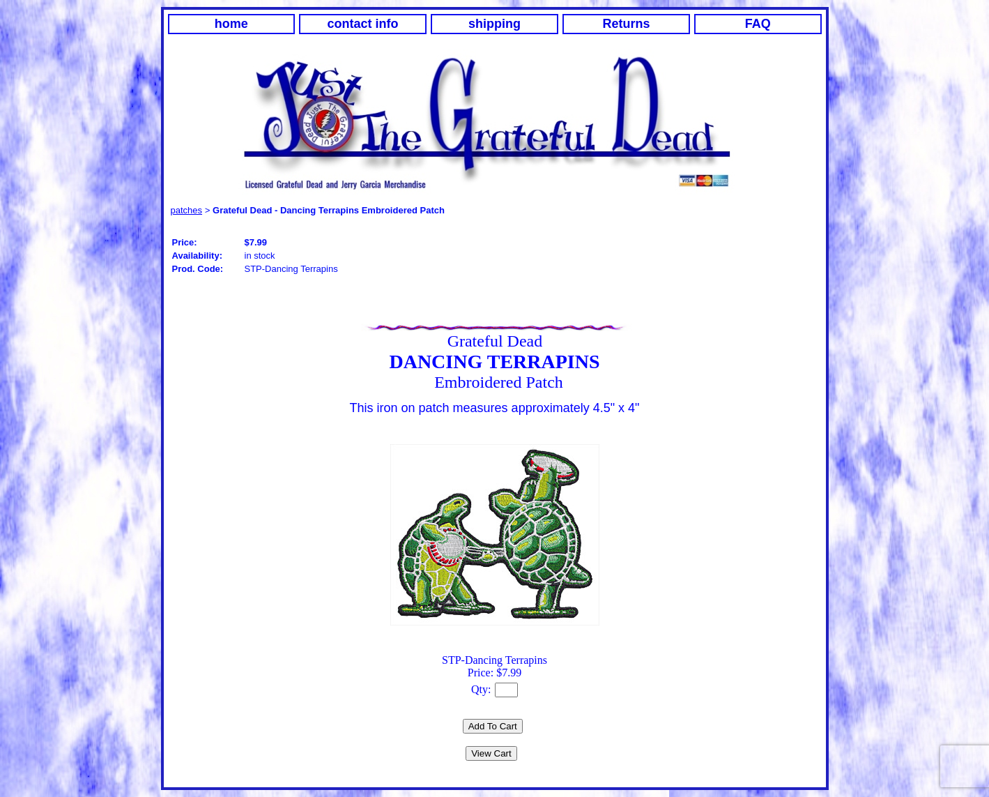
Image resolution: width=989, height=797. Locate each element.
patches (187, 210)
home (231, 24)
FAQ (758, 24)
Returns (626, 24)
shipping (494, 24)
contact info (363, 24)
